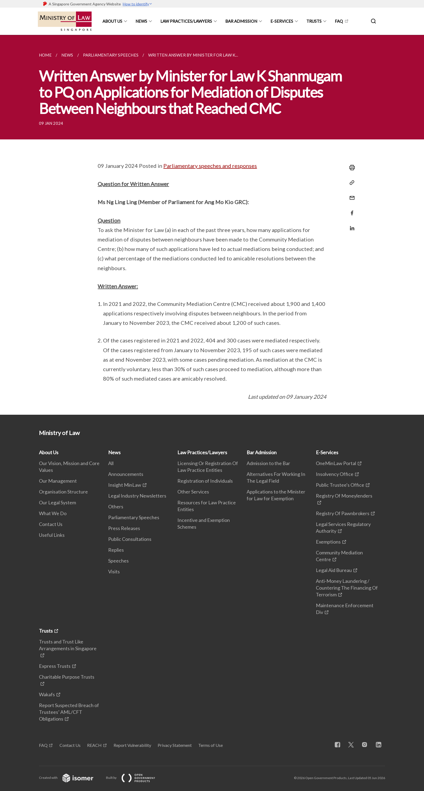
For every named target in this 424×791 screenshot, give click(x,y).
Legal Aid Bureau (334, 570)
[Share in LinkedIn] (350, 224)
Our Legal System (57, 502)
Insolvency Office (334, 474)
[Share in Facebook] (350, 209)
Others (115, 506)
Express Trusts (55, 666)
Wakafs (47, 694)
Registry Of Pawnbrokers (342, 513)
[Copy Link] (350, 182)
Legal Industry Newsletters (137, 496)
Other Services (193, 492)
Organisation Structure (63, 492)
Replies (116, 550)
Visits (114, 571)
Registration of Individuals (205, 481)
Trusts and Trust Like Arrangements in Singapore (68, 645)
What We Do (53, 513)
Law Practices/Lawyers (186, 21)
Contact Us (50, 524)
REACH (94, 745)
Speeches (118, 561)
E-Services (281, 21)
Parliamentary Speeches (133, 517)
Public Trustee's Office (340, 485)
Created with (70, 778)
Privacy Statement (175, 745)
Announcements (125, 474)
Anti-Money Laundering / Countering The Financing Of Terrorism (347, 587)
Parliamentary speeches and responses (210, 165)
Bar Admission (241, 21)
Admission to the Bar (268, 463)
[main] (212, 225)
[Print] (350, 167)
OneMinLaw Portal (336, 463)
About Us (112, 21)
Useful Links (52, 535)
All (111, 463)
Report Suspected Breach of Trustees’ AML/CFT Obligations (69, 712)
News (141, 21)
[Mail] (350, 194)
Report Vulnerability (132, 745)
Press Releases (124, 528)
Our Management (58, 481)
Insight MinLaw (124, 485)
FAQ (339, 21)
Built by (135, 778)
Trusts (314, 21)
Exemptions (328, 542)
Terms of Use (210, 745)
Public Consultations (129, 539)
